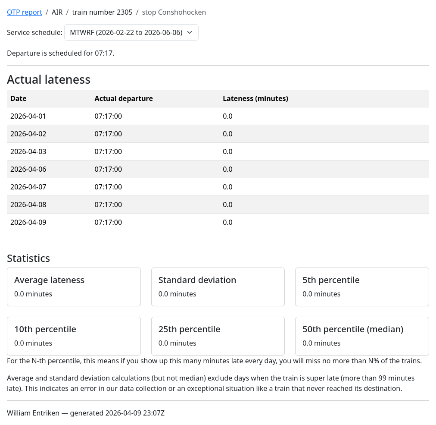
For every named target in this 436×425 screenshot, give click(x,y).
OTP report (24, 12)
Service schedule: (34, 32)
